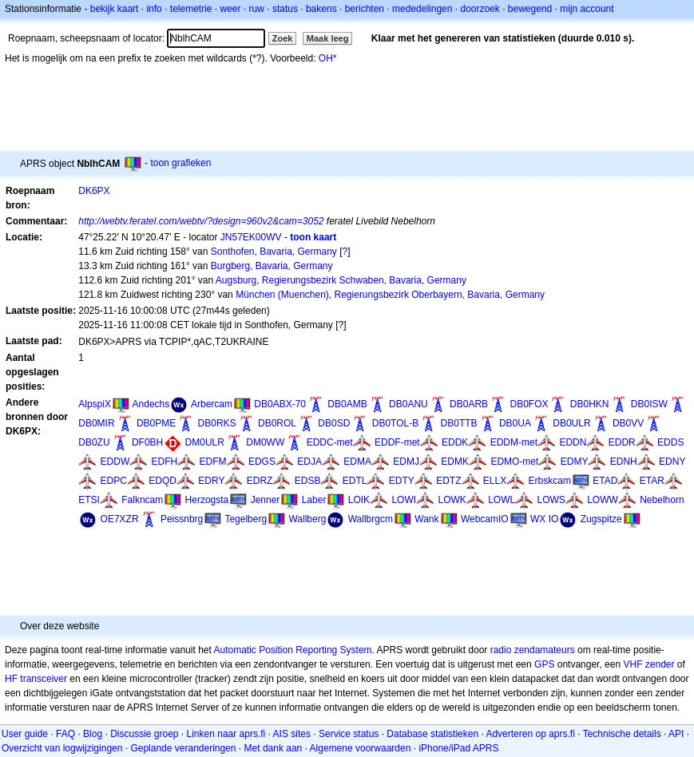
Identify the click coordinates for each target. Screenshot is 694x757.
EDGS (262, 461)
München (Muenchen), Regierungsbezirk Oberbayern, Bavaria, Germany (390, 294)
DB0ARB (469, 404)
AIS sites (292, 733)
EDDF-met (397, 442)
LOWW (602, 499)
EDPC (114, 480)
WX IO (544, 519)
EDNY (672, 461)
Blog (92, 733)
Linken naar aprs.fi (226, 733)
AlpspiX (94, 404)
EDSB (308, 480)
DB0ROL (277, 423)
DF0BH (147, 442)
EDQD (162, 480)
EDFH (165, 461)
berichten (364, 8)
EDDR (622, 442)
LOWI (403, 499)
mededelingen (422, 8)
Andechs (151, 404)
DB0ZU (93, 442)
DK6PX (93, 190)
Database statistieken (432, 733)
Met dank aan (273, 748)
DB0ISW (649, 404)
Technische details (622, 733)
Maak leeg (328, 38)
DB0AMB (347, 404)
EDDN (572, 442)
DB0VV (628, 423)
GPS (544, 664)
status (285, 8)
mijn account (586, 8)
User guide (25, 733)
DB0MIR (96, 423)
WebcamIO (485, 519)
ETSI (89, 499)
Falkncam (142, 499)
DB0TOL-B (395, 423)
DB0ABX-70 (280, 404)
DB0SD (334, 423)
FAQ (65, 733)
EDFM (213, 461)
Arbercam (211, 404)
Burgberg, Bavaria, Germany (272, 265)
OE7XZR (120, 519)
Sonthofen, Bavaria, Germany (274, 251)
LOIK (359, 499)
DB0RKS (217, 423)
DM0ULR (204, 442)
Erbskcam (550, 480)
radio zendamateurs (532, 650)
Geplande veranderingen (183, 748)
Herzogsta (207, 499)
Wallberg (307, 519)
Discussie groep (144, 733)
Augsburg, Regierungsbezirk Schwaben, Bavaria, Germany (341, 280)
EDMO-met (514, 461)
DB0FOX (529, 404)
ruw (256, 8)
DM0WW (265, 442)
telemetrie (191, 8)
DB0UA (515, 423)
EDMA (357, 461)
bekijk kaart (114, 8)
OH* (328, 58)
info (153, 8)
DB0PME (156, 423)
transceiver (43, 678)
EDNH (623, 461)
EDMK (455, 461)
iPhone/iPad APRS (458, 748)
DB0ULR (571, 423)
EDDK (455, 442)
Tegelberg (245, 519)
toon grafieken (180, 162)
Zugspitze (601, 519)
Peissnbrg (182, 519)
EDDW (115, 461)
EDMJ (406, 461)
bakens (321, 8)
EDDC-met (330, 442)
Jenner (265, 499)
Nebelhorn (662, 499)
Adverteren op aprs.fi (530, 733)
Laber (314, 499)
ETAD (605, 480)
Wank (426, 519)
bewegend (530, 8)
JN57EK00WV (251, 237)
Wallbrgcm (370, 519)
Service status (349, 733)
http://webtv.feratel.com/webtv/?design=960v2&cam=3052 (200, 221)
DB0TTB (459, 423)
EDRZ (260, 480)
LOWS (551, 499)
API (676, 733)
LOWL (501, 499)
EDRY (211, 480)
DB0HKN (589, 404)
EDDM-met (513, 442)
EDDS (670, 442)
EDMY (575, 461)
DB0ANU (408, 404)
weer (230, 8)
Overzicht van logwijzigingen (62, 748)
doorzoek (479, 8)
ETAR (652, 480)
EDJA (309, 461)
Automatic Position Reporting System (292, 650)
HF (11, 678)
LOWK (452, 499)
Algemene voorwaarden (360, 748)
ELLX (494, 480)
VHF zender (648, 664)
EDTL (355, 480)
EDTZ (448, 480)
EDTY (401, 480)
